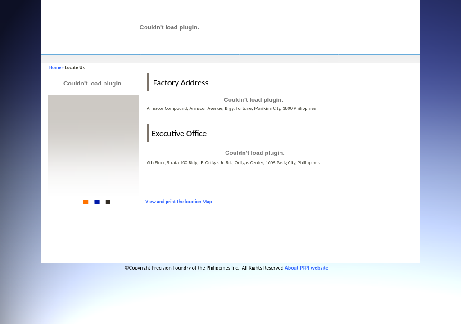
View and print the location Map (178, 202)
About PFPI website (306, 268)
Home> (57, 68)
